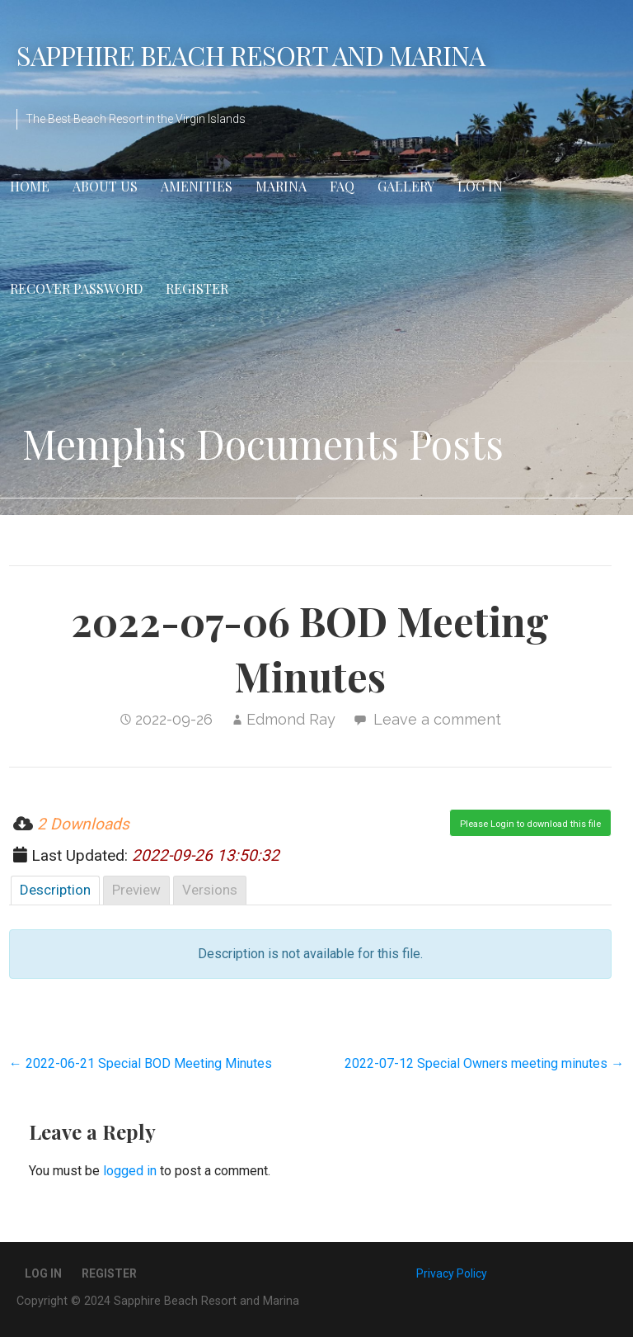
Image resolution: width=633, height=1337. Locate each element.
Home (29, 186)
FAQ (342, 186)
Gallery (405, 186)
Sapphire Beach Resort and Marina (250, 55)
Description (55, 889)
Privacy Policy (451, 1273)
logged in (130, 1171)
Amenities (196, 186)
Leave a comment (437, 719)
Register (197, 288)
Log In (480, 186)
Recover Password (76, 288)
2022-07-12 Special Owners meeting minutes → (484, 1063)
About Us (105, 186)
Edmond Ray (290, 719)
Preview (136, 889)
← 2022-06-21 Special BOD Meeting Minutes (140, 1063)
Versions (209, 889)
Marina (281, 186)
